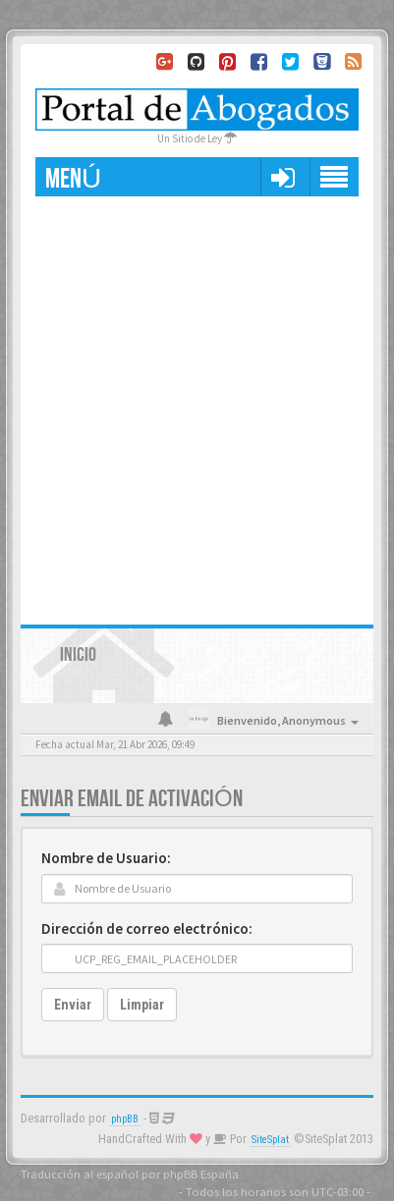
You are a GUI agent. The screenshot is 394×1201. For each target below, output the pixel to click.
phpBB (125, 1119)
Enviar (72, 1004)
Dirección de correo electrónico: (147, 928)
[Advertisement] (197, 403)
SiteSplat (270, 1139)
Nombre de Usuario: (106, 857)
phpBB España (201, 1173)
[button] (282, 176)
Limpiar (142, 1004)
